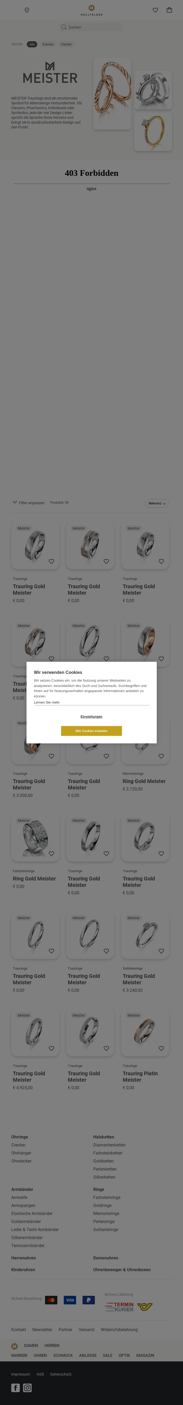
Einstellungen (59, 724)
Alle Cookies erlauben (123, 723)
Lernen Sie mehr (47, 709)
